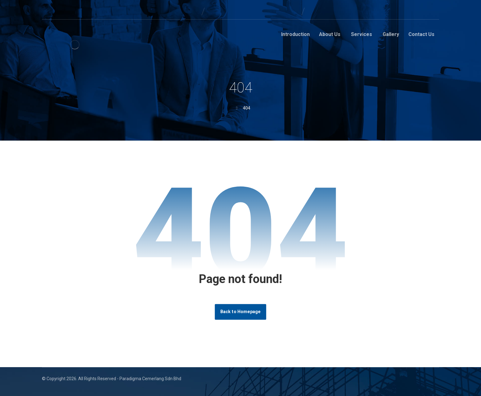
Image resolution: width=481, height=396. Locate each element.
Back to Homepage (240, 311)
